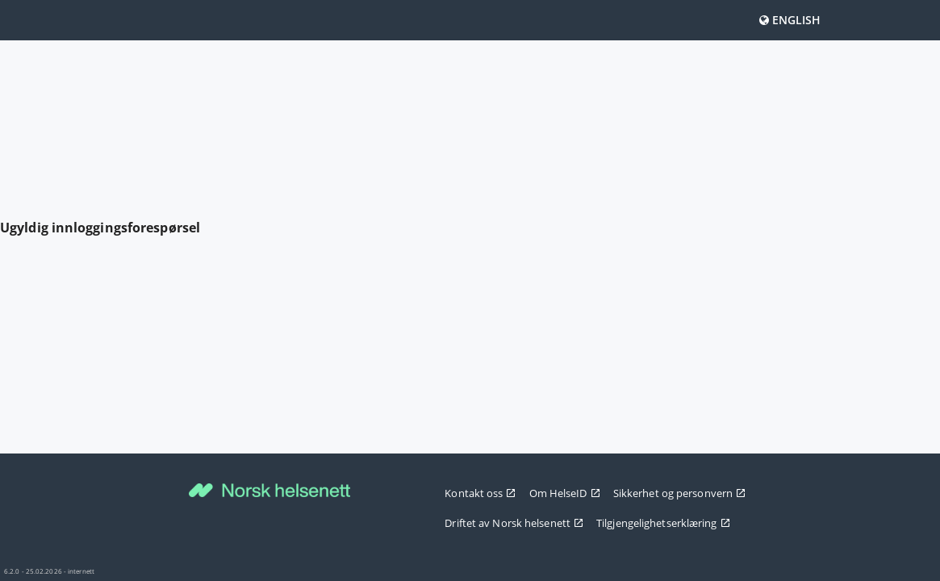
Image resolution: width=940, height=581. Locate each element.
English (790, 19)
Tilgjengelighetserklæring (663, 523)
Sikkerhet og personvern (679, 493)
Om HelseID (564, 493)
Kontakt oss (480, 493)
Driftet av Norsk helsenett (514, 523)
